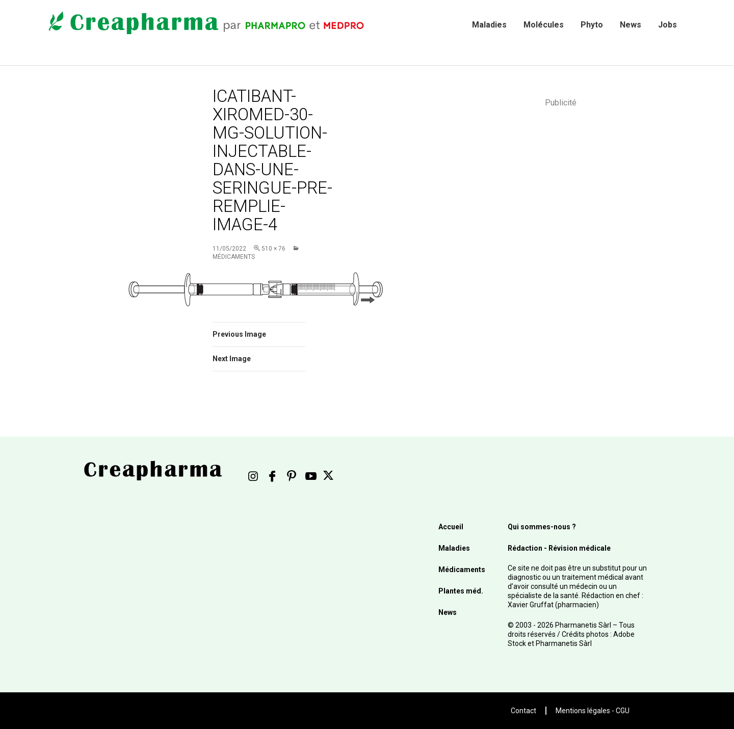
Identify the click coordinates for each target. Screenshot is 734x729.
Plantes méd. (460, 591)
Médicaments (461, 569)
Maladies (489, 25)
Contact (523, 711)
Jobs (667, 25)
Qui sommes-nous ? (542, 527)
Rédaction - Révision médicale (559, 548)
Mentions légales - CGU (593, 711)
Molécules (543, 25)
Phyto (592, 25)
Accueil (450, 527)
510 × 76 (273, 248)
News (630, 25)
